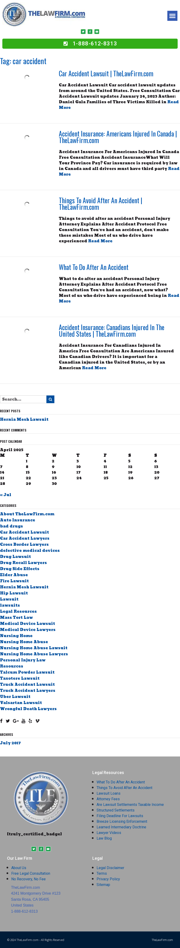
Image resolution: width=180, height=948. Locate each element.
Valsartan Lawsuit (21, 702)
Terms (102, 873)
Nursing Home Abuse (24, 641)
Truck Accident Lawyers (27, 690)
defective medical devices (30, 550)
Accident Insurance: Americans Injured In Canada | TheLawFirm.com (118, 137)
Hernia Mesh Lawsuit (24, 419)
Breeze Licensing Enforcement (122, 821)
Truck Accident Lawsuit (27, 684)
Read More (100, 241)
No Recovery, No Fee (28, 879)
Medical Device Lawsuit (27, 623)
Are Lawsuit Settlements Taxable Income (130, 804)
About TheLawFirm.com (27, 514)
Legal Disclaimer (110, 868)
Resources (11, 666)
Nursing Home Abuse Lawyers (34, 654)
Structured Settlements (116, 810)
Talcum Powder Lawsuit (27, 672)
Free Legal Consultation (30, 873)
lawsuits (10, 605)
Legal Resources (18, 611)
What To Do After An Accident (93, 267)
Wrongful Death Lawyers (28, 708)
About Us (18, 868)
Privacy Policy (108, 879)
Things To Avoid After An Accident (124, 788)
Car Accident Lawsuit (24, 532)
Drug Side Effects (19, 568)
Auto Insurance (17, 520)
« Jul (5, 494)
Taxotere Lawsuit (20, 678)
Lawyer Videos (109, 832)
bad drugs (11, 526)
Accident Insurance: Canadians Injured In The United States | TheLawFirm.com (111, 330)
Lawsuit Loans (108, 793)
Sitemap (103, 884)
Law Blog (104, 838)
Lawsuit (9, 599)
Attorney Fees (108, 799)
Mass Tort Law (16, 617)
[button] (172, 16)
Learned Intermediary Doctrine (121, 827)
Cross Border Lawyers (24, 544)
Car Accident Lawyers (24, 538)
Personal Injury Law (22, 660)
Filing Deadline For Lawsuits (120, 816)
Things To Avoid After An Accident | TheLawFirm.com (100, 204)
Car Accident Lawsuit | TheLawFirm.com (106, 73)
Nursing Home (16, 635)
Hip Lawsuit (14, 593)
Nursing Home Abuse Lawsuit (34, 648)
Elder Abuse (14, 575)
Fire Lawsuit (14, 581)
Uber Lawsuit (15, 696)
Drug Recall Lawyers (23, 562)
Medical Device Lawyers (28, 629)
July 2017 (10, 743)
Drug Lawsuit (15, 556)
